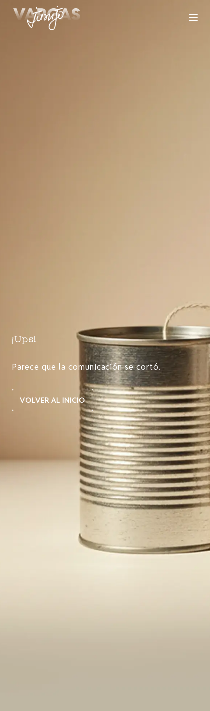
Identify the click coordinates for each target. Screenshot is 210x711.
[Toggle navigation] (193, 17)
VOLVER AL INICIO (52, 400)
